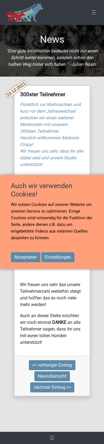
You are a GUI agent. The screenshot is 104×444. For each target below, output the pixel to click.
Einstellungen (58, 257)
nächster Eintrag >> (52, 387)
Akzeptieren (25, 257)
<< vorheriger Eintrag (52, 365)
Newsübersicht (52, 376)
